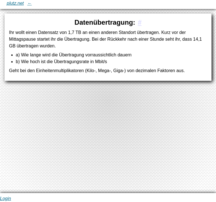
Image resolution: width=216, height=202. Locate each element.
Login (5, 198)
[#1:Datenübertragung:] (139, 22)
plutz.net (15, 3)
